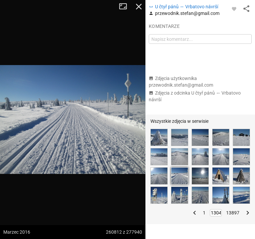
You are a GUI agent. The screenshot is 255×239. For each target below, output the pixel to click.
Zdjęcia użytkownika (181, 82)
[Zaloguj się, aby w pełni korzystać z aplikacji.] (234, 8)
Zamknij (138, 6)
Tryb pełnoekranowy (125, 6)
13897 (232, 212)
